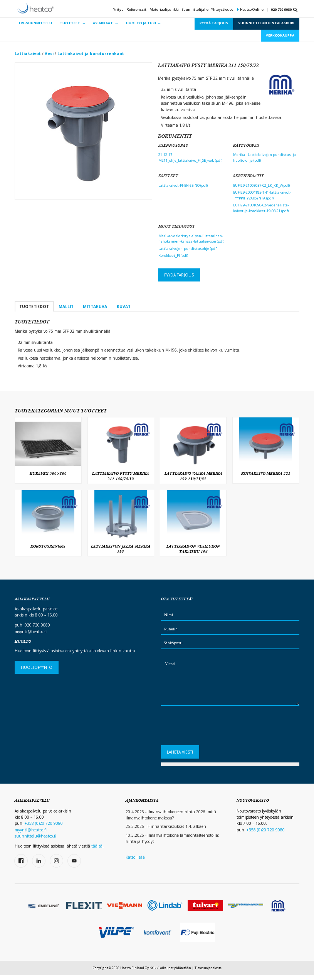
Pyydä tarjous (179, 275)
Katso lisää (135, 857)
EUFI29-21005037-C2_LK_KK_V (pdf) (261, 185)
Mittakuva (95, 306)
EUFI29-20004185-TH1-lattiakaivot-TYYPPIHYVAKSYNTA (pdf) (262, 195)
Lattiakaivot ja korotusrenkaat (90, 53)
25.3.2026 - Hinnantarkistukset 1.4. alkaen (166, 826)
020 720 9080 (281, 9)
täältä (96, 846)
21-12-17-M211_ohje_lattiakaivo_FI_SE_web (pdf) (190, 157)
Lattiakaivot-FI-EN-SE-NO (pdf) (183, 185)
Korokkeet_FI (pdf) (173, 255)
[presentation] (219, 727)
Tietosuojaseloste (208, 968)
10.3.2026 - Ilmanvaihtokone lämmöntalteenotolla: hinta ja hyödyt (172, 838)
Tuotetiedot (34, 306)
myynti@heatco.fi (31, 631)
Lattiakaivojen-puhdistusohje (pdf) (187, 248)
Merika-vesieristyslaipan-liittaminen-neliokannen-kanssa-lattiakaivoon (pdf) (191, 238)
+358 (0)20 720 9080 (44, 823)
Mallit (66, 306)
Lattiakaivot (28, 53)
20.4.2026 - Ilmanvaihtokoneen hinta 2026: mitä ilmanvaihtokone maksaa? (171, 815)
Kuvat (124, 306)
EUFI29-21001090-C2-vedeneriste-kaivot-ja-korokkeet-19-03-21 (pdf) (261, 208)
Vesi (49, 53)
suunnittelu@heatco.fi (35, 836)
